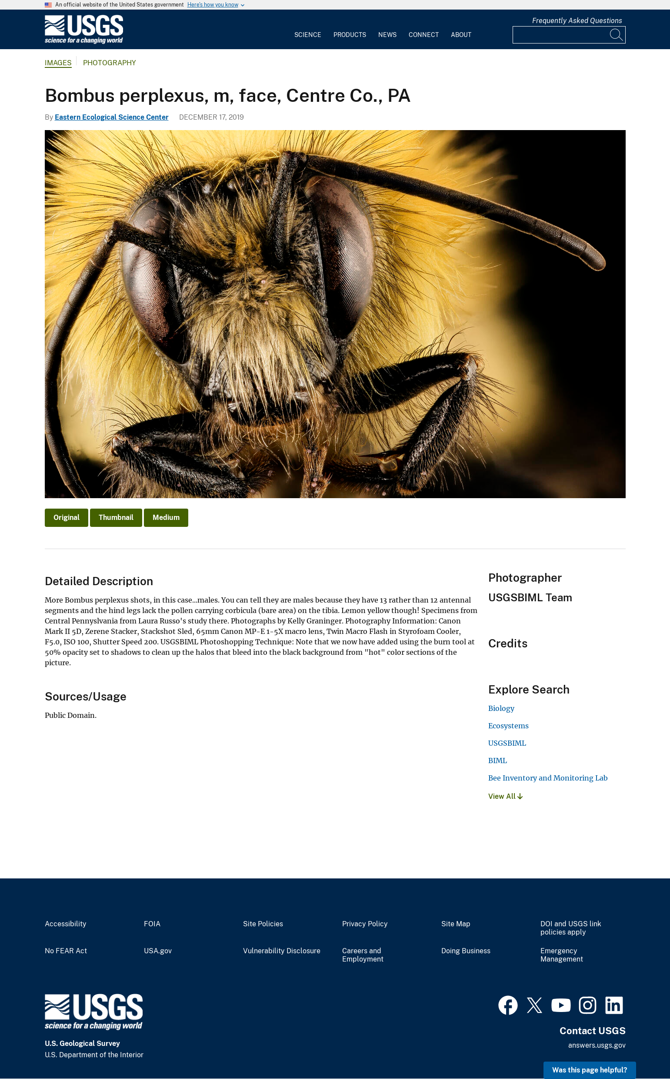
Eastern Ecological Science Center (112, 117)
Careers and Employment (362, 955)
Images (58, 63)
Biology (501, 708)
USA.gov (158, 951)
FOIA (152, 924)
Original (66, 517)
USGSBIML (507, 743)
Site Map (455, 924)
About (461, 34)
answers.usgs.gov (597, 1045)
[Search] (617, 35)
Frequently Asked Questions (577, 21)
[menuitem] (307, 29)
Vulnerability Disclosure (281, 951)
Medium (166, 517)
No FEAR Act (66, 951)
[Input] (569, 35)
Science (307, 34)
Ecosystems (508, 725)
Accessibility (66, 924)
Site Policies (263, 924)
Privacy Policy (365, 924)
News (387, 34)
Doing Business (465, 951)
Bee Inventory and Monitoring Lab (548, 778)
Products (349, 34)
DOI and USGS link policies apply (570, 928)
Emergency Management (561, 955)
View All (505, 796)
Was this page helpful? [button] (589, 1070)
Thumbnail (116, 517)
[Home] (84, 42)
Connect (424, 34)
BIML (497, 760)
